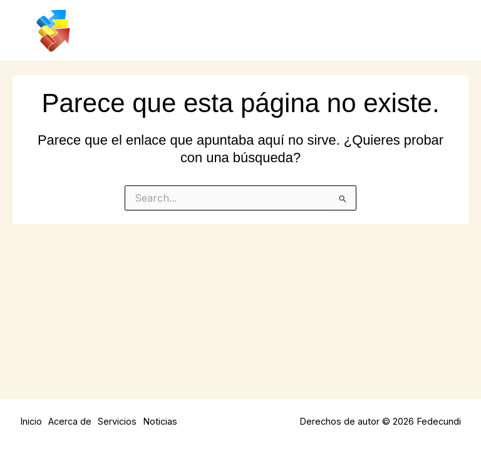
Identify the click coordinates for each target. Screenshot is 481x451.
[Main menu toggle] (448, 30)
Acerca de (69, 421)
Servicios (117, 421)
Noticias (160, 421)
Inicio (31, 421)
